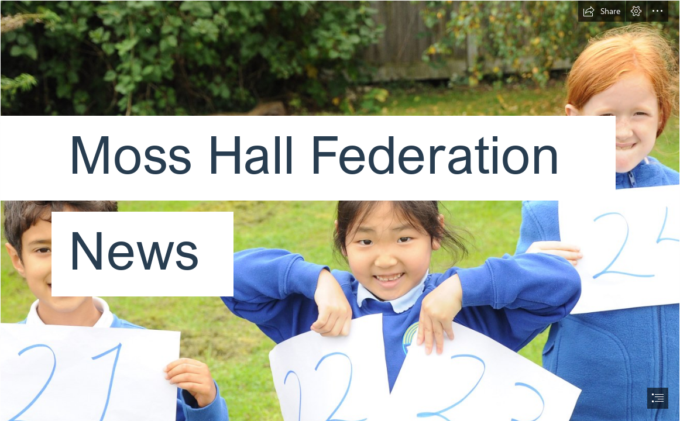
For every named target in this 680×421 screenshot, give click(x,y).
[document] (340, 210)
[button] (601, 11)
